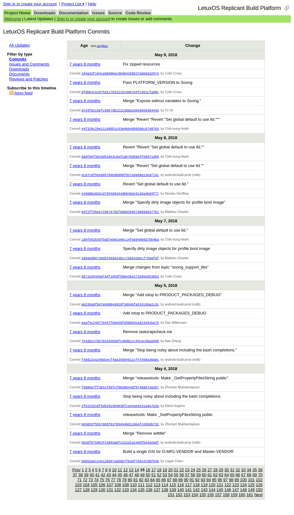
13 (131, 476)
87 (169, 486)
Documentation (73, 13)
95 (214, 486)
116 (180, 491)
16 (148, 476)
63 (221, 481)
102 (259, 486)
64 (226, 481)
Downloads (44, 13)
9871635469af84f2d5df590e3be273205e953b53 (120, 280)
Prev (76, 476)
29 (221, 476)
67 (243, 481)
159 (234, 501)
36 (260, 476)
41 (97, 481)
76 (107, 486)
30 (226, 476)
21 (176, 476)
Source (115, 13)
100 (243, 486)
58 (193, 481)
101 (251, 486)
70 (260, 481)
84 (152, 486)
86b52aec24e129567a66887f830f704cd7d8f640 (120, 467)
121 (219, 491)
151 (171, 501)
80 (130, 486)
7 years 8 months (84, 64)
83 (147, 486)
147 (235, 496)
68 (249, 481)
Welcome (12, 18)
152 (179, 501)
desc (105, 45)
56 (181, 481)
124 (243, 491)
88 (175, 486)
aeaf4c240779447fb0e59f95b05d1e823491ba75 (120, 326)
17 (153, 476)
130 (101, 496)
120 (212, 491)
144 (212, 496)
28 (215, 476)
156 (210, 501)
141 (188, 496)
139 (172, 496)
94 (208, 486)
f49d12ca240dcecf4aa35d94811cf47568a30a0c (120, 364)
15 (142, 476)
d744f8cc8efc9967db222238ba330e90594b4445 (120, 111)
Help (92, 4)
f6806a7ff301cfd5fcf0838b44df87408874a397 (120, 392)
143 (204, 496)
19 (165, 476)
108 (117, 491)
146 (227, 496)
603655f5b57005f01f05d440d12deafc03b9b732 (120, 429)
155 (202, 501)
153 (186, 501)
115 (172, 491)
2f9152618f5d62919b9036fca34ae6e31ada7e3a (120, 411)
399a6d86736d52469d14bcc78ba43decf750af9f (120, 261)
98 (231, 486)
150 (259, 496)
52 (159, 481)
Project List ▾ (72, 4)
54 (170, 481)
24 (193, 476)
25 (198, 476)
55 (176, 481)
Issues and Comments (29, 64)
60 (204, 481)
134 (133, 496)
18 (159, 476)
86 (163, 486)
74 (96, 486)
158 (226, 501)
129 (94, 496)
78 (118, 486)
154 (194, 501)
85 (158, 486)
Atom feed (23, 93)
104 (86, 491)
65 (232, 481)
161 (250, 501)
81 (135, 486)
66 (238, 481)
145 (219, 496)
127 (78, 496)
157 (218, 501)
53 (165, 481)
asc (99, 45)
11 (120, 476)
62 (215, 481)
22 (181, 476)
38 (80, 481)
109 (125, 491)
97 (225, 486)
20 (170, 476)
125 (251, 491)
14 (136, 476)
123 (235, 491)
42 (103, 481)
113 (157, 491)
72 (85, 486)
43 (108, 481)
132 (117, 496)
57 (187, 481)
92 (197, 486)
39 (86, 481)
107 (109, 491)
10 (114, 476)
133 (125, 496)
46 (125, 481)
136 (149, 496)
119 (204, 491)
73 (90, 486)
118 (196, 491)
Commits (18, 59)
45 (120, 481)
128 (86, 496)
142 (196, 496)
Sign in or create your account (30, 4)
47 (131, 481)
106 (101, 491)
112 (149, 491)
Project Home (17, 13)
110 (133, 491)
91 (191, 486)
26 (204, 476)
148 (243, 496)
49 (142, 481)
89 (180, 486)
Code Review (138, 13)
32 (238, 476)
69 (254, 481)
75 (102, 486)
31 (232, 476)
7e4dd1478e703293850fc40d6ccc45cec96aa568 (120, 345)
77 (113, 486)
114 (164, 491)
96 (220, 486)
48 (136, 481)
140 (180, 496)
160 (241, 501)
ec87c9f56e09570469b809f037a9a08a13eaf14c (120, 176)
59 (198, 481)
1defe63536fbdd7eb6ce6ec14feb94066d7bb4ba (120, 242)
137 (157, 496)
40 (91, 481)
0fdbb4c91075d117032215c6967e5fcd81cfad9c (120, 92)
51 (153, 481)
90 (186, 486)
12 (125, 476)
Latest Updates (39, 18)
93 (203, 486)
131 (109, 496)
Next (258, 501)
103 (78, 491)
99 (236, 486)
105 (94, 491)
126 (259, 491)
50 (148, 481)
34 (249, 476)
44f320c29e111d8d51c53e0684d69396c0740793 (120, 130)
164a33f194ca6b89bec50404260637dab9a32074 (120, 73)
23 (187, 476)
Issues (98, 13)
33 (243, 476)
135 (141, 496)
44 (114, 481)
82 (141, 486)
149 (251, 496)
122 (227, 491)
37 (75, 481)
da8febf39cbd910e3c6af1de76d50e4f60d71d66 (120, 158)
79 (124, 486)
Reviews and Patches (28, 79)
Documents (19, 74)
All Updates (19, 45)
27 (209, 476)
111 (141, 491)
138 (164, 496)
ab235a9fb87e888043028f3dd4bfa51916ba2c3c (120, 308)
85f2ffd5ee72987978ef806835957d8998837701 (120, 214)
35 (254, 476)
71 (79, 486)
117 (188, 491)
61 (209, 481)
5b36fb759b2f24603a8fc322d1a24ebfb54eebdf (120, 448)
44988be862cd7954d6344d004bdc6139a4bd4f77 (120, 195)
